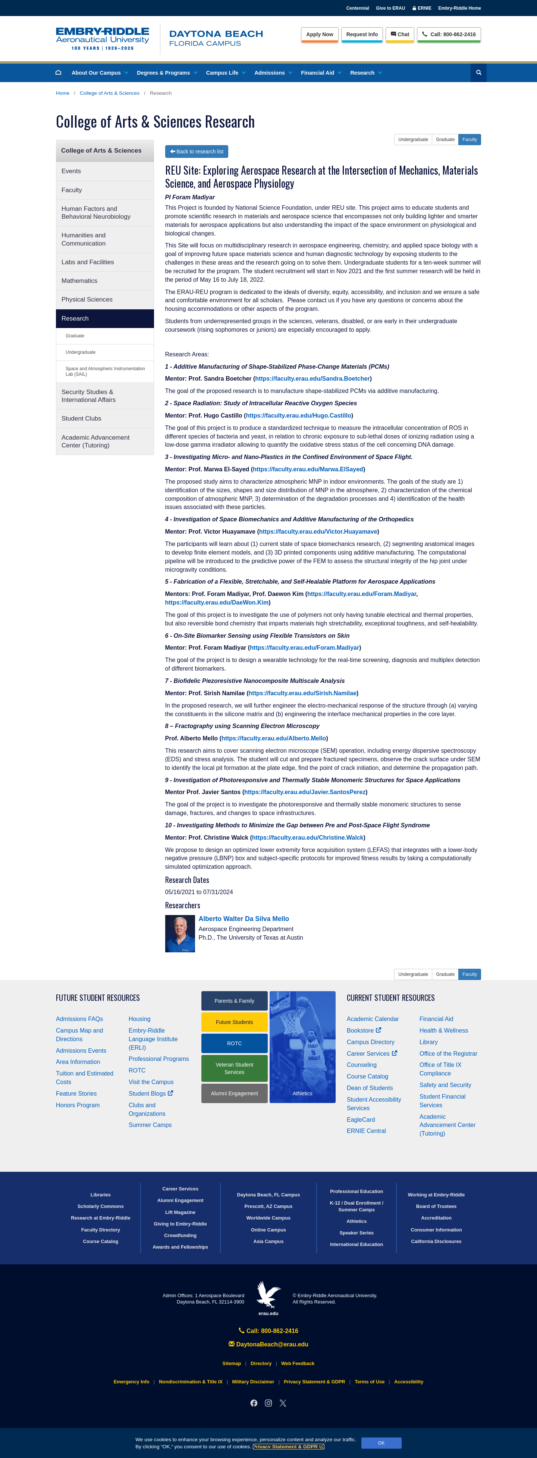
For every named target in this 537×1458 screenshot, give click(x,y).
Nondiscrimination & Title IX (190, 1381)
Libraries (101, 1195)
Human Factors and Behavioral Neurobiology (96, 212)
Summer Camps (150, 1125)
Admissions (273, 73)
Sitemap (232, 1363)
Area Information (78, 1062)
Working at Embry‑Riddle (436, 1195)
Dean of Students (370, 1088)
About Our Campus (100, 73)
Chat (400, 34)
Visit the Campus (151, 1082)
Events (71, 171)
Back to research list (197, 151)
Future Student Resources (98, 997)
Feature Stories (76, 1093)
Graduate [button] (445, 139)
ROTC (137, 1070)
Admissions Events (81, 1051)
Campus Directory (371, 1042)
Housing (140, 1019)
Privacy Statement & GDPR (289, 1446)
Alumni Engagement (234, 1093)
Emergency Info (132, 1381)
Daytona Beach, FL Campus (268, 1195)
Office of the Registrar (448, 1053)
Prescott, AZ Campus (269, 1206)
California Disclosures (436, 1241)
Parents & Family (234, 1001)
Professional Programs (159, 1059)
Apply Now (319, 34)
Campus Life (225, 73)
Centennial (357, 8)
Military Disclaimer (253, 1381)
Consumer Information (436, 1230)
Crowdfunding (180, 1235)
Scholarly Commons (101, 1206)
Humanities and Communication (84, 239)
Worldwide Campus (268, 1218)
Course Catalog (367, 1076)
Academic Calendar (373, 1019)
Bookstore (364, 1030)
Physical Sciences (87, 299)
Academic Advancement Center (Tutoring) (95, 441)
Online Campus (268, 1230)
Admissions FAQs (79, 1019)
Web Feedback (297, 1363)
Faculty (72, 190)
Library (429, 1042)
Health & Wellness (444, 1030)
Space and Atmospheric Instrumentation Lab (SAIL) (105, 371)
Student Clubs (81, 418)
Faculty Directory (100, 1230)
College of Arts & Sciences (109, 93)
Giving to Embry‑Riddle (180, 1224)
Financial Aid (321, 73)
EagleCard (361, 1120)
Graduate (75, 335)
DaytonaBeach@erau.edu (268, 1344)
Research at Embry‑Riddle (100, 1218)
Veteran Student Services (234, 1068)
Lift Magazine (180, 1212)
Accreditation (436, 1218)
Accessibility (408, 1381)
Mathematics (79, 280)
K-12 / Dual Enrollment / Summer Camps (356, 1206)
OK (381, 1443)
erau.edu (268, 1298)
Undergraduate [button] (413, 139)
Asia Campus (268, 1241)
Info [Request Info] (362, 34)
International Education (356, 1244)
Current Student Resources (391, 997)
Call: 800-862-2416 (268, 1331)
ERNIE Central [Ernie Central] (366, 1131)
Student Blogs (151, 1093)
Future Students (234, 1022)
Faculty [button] (469, 139)
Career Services (372, 1053)
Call (449, 33)
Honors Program (78, 1105)
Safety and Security (445, 1085)
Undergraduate (80, 352)
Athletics (356, 1221)
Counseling (362, 1065)
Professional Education (356, 1191)
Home (62, 93)
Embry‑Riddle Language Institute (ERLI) (153, 1039)
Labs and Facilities (88, 262)
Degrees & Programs (167, 73)
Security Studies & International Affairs (89, 395)
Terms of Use (369, 1381)
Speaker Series (356, 1233)
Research (365, 73)
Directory (261, 1363)
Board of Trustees (436, 1206)
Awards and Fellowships (180, 1247)
